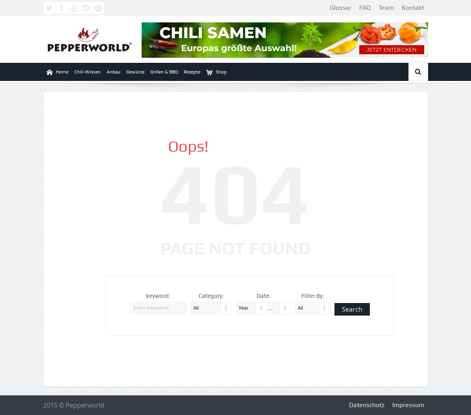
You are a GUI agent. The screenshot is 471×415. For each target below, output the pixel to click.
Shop (216, 72)
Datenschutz (366, 405)
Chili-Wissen (87, 72)
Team (386, 7)
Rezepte (192, 72)
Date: (264, 295)
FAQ (365, 7)
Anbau (113, 72)
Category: (211, 295)
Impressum (408, 405)
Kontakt (413, 7)
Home (57, 72)
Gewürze (135, 72)
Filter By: (312, 295)
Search (352, 309)
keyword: (158, 295)
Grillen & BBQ (164, 72)
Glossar (340, 7)
